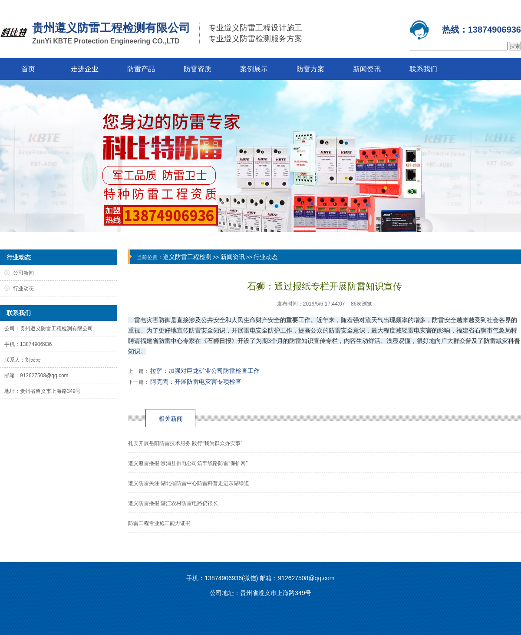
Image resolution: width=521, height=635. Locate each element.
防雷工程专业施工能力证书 (159, 523)
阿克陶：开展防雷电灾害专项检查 (195, 381)
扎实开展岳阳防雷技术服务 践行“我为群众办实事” (185, 443)
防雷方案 (310, 69)
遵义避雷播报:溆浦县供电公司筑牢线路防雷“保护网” (187, 463)
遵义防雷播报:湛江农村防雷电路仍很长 (173, 503)
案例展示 (254, 69)
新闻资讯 (367, 69)
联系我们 (423, 69)
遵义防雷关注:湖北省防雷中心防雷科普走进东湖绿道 (188, 483)
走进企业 (85, 69)
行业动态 (266, 256)
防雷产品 (141, 69)
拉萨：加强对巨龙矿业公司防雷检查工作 (205, 370)
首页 (28, 69)
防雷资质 (197, 69)
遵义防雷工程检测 (187, 256)
